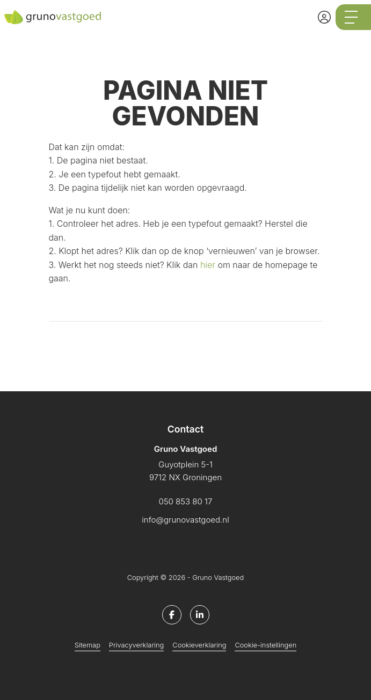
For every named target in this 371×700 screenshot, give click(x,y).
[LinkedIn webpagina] (199, 614)
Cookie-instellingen (265, 645)
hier (207, 265)
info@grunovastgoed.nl (185, 520)
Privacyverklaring (136, 645)
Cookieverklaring (199, 645)
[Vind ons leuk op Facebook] (171, 614)
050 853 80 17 (186, 501)
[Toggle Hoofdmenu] (353, 17)
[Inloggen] (324, 17)
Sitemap (87, 645)
